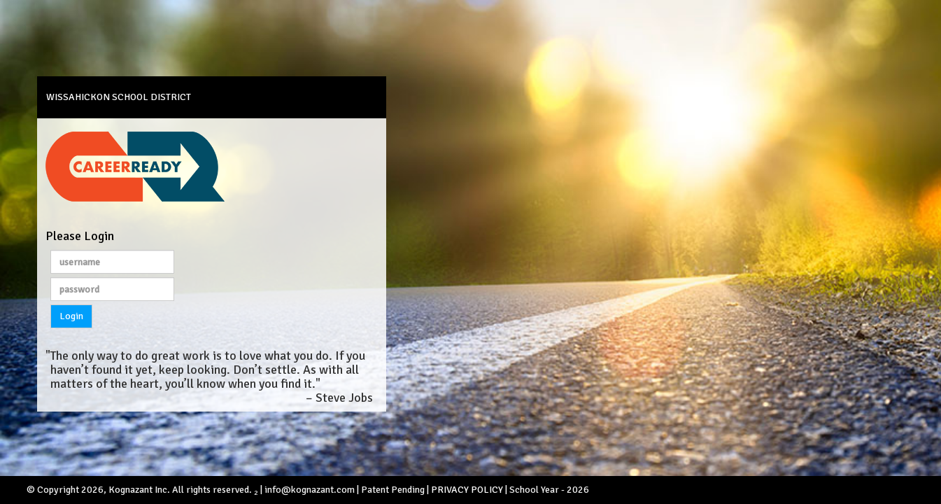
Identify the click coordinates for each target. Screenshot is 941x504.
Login (71, 316)
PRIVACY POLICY (467, 490)
